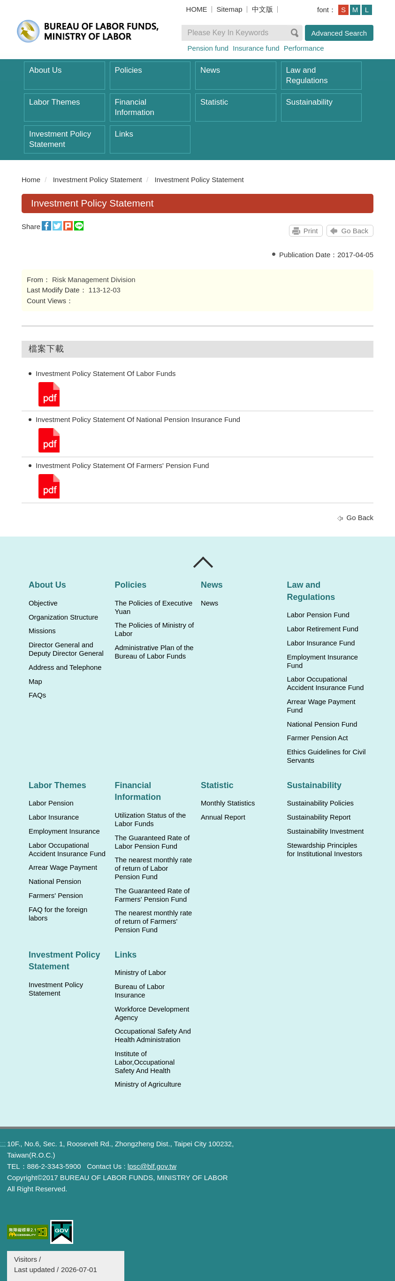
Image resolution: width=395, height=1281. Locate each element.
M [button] (355, 10)
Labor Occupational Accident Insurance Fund (325, 683)
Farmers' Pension (56, 895)
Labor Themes (54, 102)
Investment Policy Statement (60, 139)
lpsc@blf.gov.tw (152, 1166)
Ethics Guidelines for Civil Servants (326, 756)
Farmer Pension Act (317, 738)
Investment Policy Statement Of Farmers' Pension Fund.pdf (48, 486)
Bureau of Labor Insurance (139, 991)
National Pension (55, 881)
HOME (196, 9)
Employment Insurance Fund (322, 661)
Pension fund (208, 48)
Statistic (214, 102)
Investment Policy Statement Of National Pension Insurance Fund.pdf (48, 440)
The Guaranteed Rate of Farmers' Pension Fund (152, 895)
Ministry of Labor (140, 972)
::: (18, 180)
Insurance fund (256, 48)
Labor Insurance (54, 817)
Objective (43, 603)
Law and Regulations (307, 75)
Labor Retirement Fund (322, 629)
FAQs (37, 695)
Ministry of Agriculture (147, 1084)
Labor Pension (51, 803)
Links (124, 134)
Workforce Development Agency (151, 1013)
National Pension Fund (322, 724)
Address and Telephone (65, 667)
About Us (45, 70)
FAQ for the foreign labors (58, 914)
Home (31, 180)
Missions (42, 631)
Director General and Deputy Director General (66, 649)
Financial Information (134, 107)
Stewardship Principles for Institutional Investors (324, 850)
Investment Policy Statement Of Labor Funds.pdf (48, 394)
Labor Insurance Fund (321, 643)
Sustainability (309, 102)
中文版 (262, 9)
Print (311, 231)
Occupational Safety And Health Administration (152, 1035)
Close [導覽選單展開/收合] (203, 562)
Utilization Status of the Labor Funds (150, 820)
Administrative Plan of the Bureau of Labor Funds (153, 652)
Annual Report (223, 817)
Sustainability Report (318, 817)
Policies (128, 70)
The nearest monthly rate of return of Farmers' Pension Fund (153, 921)
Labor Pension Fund (318, 615)
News (210, 70)
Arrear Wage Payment (63, 867)
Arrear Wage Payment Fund (321, 706)
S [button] (343, 10)
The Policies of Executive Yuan (153, 607)
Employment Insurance (64, 831)
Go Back (354, 231)
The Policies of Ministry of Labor (154, 629)
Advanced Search (339, 33)
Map (35, 681)
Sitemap (230, 9)
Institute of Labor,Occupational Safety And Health (144, 1062)
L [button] (367, 10)
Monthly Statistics (228, 803)
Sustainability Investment (325, 831)
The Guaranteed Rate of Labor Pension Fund (152, 842)
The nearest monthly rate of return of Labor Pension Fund (153, 868)
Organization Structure (63, 617)
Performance (304, 48)
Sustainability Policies (320, 803)
